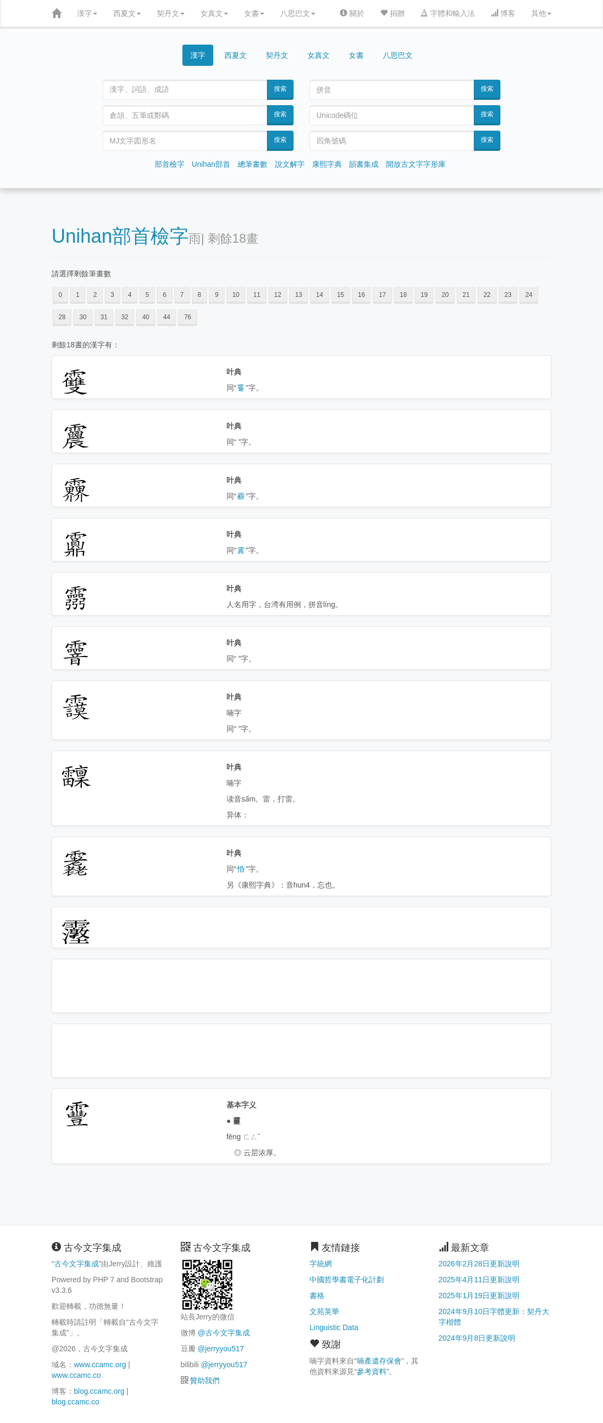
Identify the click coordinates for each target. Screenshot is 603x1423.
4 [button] (130, 295)
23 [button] (508, 295)
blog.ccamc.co (75, 1402)
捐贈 (392, 13)
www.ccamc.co (76, 1375)
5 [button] (147, 295)
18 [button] (403, 295)
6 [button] (164, 295)
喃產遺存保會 (379, 1361)
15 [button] (340, 295)
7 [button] (182, 295)
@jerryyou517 (220, 1348)
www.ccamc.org (100, 1364)
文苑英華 (324, 1311)
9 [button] (217, 295)
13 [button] (298, 295)
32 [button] (124, 317)
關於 (352, 13)
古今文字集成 (76, 1263)
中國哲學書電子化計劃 (346, 1279)
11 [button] (256, 295)
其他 (541, 13)
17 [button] (382, 295)
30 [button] (82, 317)
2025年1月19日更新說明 (479, 1295)
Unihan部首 (211, 164)
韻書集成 (364, 164)
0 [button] (60, 295)
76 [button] (187, 317)
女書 (254, 13)
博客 (503, 13)
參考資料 (372, 1371)
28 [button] (61, 317)
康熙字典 (327, 164)
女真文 (214, 13)
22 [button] (486, 295)
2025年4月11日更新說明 (479, 1279)
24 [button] (528, 295)
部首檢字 (170, 164)
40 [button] (145, 317)
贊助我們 (205, 1380)
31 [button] (103, 317)
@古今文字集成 (223, 1332)
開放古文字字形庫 (416, 164)
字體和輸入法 (448, 13)
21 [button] (466, 295)
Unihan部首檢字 (120, 236)
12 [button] (277, 295)
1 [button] (78, 295)
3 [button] (112, 295)
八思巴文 (297, 13)
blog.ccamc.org (99, 1391)
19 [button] (424, 295)
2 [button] (95, 295)
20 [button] (444, 295)
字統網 (320, 1263)
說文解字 (290, 164)
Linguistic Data (333, 1327)
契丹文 (171, 13)
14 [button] (319, 295)
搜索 (280, 88)
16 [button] (361, 295)
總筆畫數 (252, 164)
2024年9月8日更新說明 (477, 1338)
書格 (316, 1295)
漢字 (87, 13)
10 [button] (235, 295)
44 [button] (166, 317)
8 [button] (200, 295)
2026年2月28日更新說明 (479, 1263)
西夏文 (127, 13)
